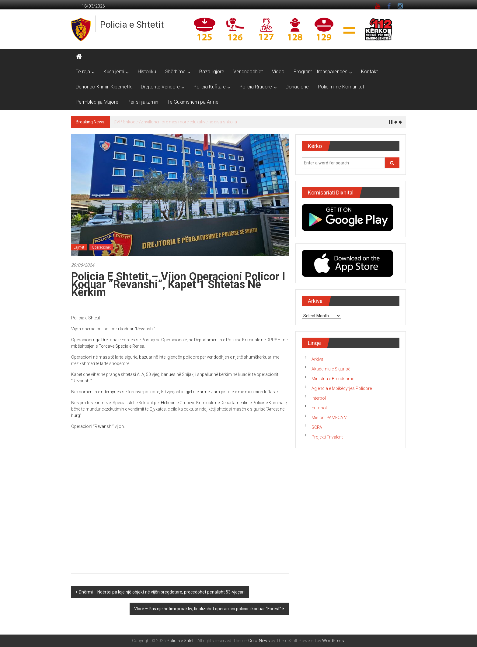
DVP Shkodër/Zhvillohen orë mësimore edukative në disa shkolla (175, 121)
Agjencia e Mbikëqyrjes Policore (342, 388)
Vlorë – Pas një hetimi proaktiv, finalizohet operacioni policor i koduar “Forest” (207, 608)
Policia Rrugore (255, 87)
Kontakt (369, 71)
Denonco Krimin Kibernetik (104, 87)
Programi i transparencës (320, 71)
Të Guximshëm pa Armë (192, 102)
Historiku (147, 71)
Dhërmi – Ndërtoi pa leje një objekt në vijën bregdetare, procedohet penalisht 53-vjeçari (162, 592)
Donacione (297, 87)
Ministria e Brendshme (333, 378)
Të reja (83, 71)
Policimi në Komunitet (341, 87)
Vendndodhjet (248, 71)
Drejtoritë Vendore (160, 87)
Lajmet (79, 247)
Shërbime (175, 71)
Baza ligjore (211, 71)
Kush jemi (114, 71)
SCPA (317, 427)
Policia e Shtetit (132, 24)
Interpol (319, 398)
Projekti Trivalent (327, 437)
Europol (319, 407)
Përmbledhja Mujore (97, 102)
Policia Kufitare (209, 87)
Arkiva (317, 359)
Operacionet (101, 247)
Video (278, 71)
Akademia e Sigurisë (331, 369)
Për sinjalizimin (142, 102)
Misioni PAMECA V (329, 417)
